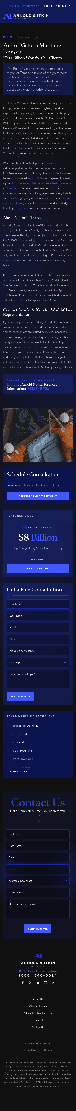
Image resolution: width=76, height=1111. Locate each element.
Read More (38, 559)
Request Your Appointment (38, 495)
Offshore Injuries (38, 1006)
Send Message (20, 696)
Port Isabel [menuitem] (15, 742)
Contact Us (38, 1027)
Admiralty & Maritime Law (38, 1013)
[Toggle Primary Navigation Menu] (70, 16)
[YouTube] (38, 982)
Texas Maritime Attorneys (24, 37)
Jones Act (24, 208)
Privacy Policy (30, 1049)
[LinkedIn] (53, 982)
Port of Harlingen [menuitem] (19, 767)
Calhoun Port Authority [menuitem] (22, 726)
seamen (13, 188)
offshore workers (41, 183)
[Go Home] (4, 37)
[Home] (25, 16)
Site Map (48, 1049)
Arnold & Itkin (36, 178)
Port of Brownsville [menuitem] (20, 759)
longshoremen (21, 183)
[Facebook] (23, 982)
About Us (38, 999)
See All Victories (38, 568)
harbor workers (61, 183)
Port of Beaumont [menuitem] (19, 750)
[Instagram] (45, 982)
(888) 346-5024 (56, 5)
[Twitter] (30, 982)
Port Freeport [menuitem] (17, 734)
